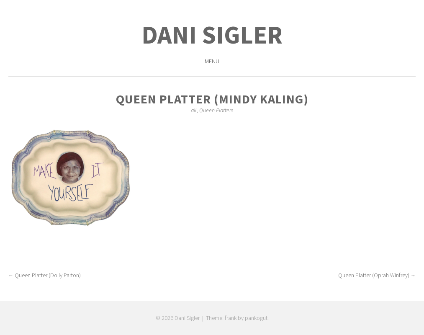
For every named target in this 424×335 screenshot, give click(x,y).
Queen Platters (216, 110)
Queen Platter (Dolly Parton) (44, 275)
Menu (212, 61)
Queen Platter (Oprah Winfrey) (377, 275)
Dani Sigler (212, 34)
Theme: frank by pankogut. (237, 318)
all (193, 110)
